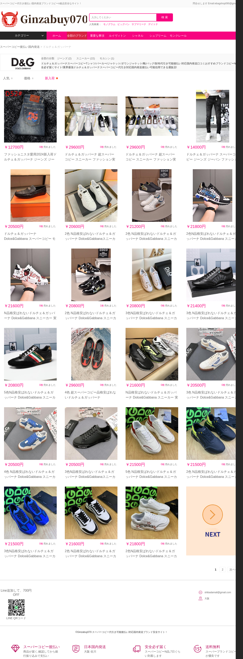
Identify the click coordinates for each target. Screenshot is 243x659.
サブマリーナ (139, 24)
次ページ (235, 569)
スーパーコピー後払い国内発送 (20, 46)
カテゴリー (29, 35)
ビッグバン (123, 24)
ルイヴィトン (117, 35)
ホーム (56, 35)
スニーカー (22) (85, 58)
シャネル (137, 35)
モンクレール (178, 35)
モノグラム (109, 24)
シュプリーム (157, 35)
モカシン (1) (107, 58)
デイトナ (153, 24)
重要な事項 (97, 35)
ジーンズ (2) (64, 58)
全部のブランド (77, 35)
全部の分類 (48, 58)
